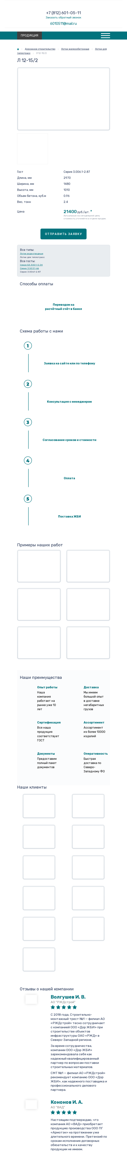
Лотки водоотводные (31, 253)
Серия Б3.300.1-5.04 (31, 265)
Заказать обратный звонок (63, 17)
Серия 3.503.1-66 (29, 268)
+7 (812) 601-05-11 (63, 12)
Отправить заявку (63, 234)
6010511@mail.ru (63, 23)
